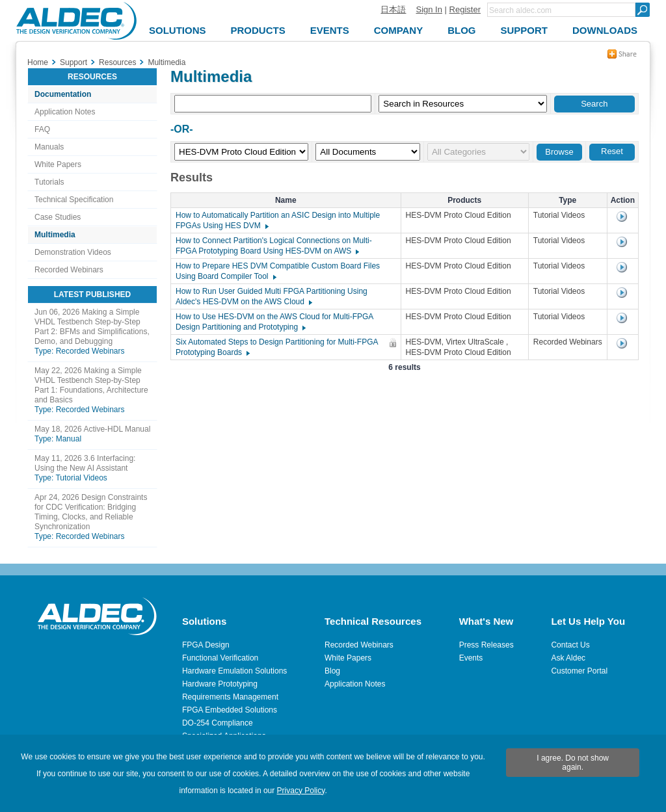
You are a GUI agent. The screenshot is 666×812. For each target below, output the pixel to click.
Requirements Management (230, 696)
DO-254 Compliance (217, 722)
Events (471, 657)
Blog (332, 670)
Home (37, 62)
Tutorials (49, 182)
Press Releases (486, 644)
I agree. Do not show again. (573, 762)
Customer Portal (579, 670)
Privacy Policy (301, 790)
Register (465, 9)
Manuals (49, 146)
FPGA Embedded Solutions (229, 709)
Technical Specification (73, 199)
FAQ (42, 129)
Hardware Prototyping (220, 683)
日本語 (393, 9)
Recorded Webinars (68, 269)
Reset (612, 151)
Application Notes (64, 111)
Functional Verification (220, 657)
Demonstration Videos (72, 252)
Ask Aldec (568, 657)
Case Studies (57, 217)
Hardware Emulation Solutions (234, 670)
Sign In (429, 9)
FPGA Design (206, 644)
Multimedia (54, 234)
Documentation (62, 94)
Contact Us (570, 644)
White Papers (57, 164)
